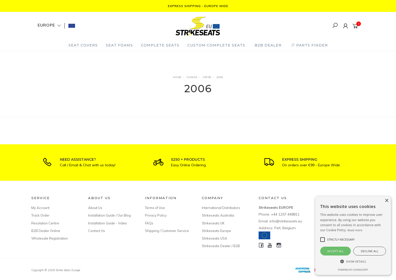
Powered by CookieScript (353, 269)
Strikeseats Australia (218, 215)
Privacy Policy (156, 215)
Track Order (40, 215)
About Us (95, 208)
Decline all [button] (370, 251)
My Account (40, 208)
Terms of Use (155, 208)
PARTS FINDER (309, 45)
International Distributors (221, 208)
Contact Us (96, 231)
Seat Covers (83, 45)
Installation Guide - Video (107, 223)
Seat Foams (119, 45)
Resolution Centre (45, 223)
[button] (353, 261)
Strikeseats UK (213, 223)
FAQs (149, 223)
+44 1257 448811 (285, 214)
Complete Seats (160, 45)
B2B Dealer (268, 45)
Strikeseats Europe (216, 231)
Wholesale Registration (49, 238)
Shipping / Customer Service (167, 231)
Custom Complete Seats (216, 45)
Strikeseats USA (214, 238)
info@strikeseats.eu (285, 221)
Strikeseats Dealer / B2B (221, 246)
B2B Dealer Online (45, 231)
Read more (355, 230)
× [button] (386, 201)
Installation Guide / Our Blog (109, 215)
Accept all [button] (335, 251)
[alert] (353, 235)
